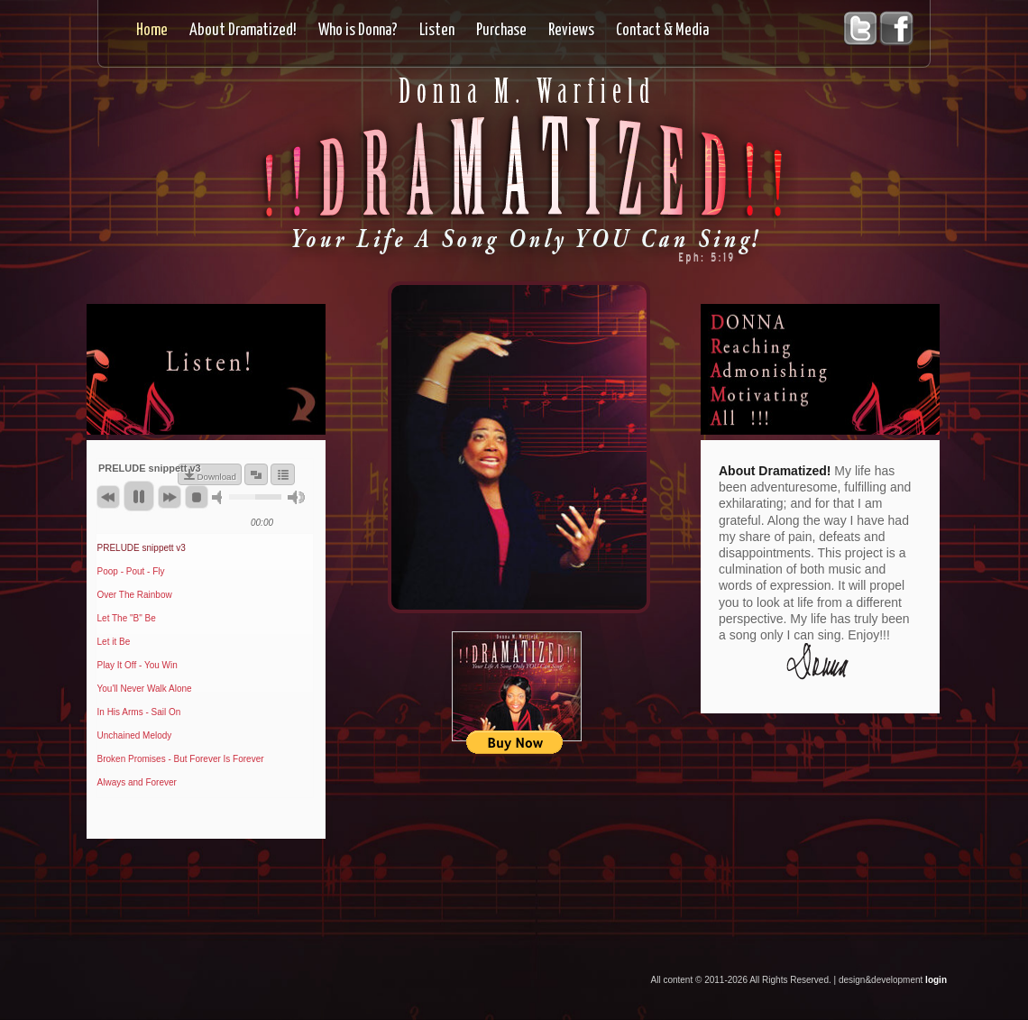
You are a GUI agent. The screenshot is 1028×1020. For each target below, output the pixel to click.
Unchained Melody (134, 735)
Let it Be (114, 642)
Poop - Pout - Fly (131, 571)
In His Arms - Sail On (139, 712)
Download (216, 477)
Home (152, 31)
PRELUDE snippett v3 (141, 548)
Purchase (501, 31)
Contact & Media (662, 31)
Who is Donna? (358, 31)
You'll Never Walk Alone (144, 689)
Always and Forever (137, 782)
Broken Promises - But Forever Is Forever (180, 759)
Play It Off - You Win (137, 665)
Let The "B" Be (126, 618)
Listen (436, 31)
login (936, 980)
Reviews (571, 31)
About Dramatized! (243, 31)
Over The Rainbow (134, 595)
